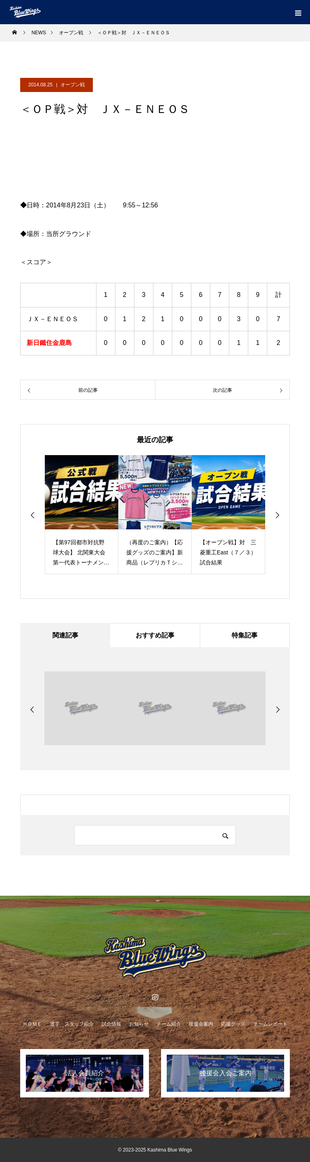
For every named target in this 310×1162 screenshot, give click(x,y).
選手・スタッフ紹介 (72, 1024)
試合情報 (111, 1024)
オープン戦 (73, 85)
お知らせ (139, 1024)
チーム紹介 (169, 1024)
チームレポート (270, 1024)
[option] (81, 514)
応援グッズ (233, 1024)
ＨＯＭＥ (32, 1024)
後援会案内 (201, 1024)
